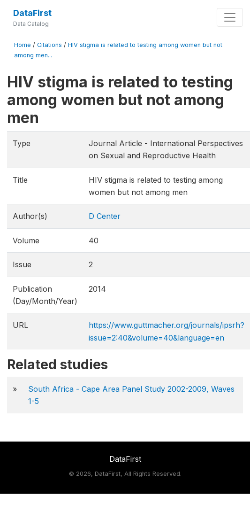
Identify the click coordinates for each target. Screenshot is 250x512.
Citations (49, 44)
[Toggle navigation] (230, 17)
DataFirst (32, 13)
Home (22, 44)
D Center (105, 216)
